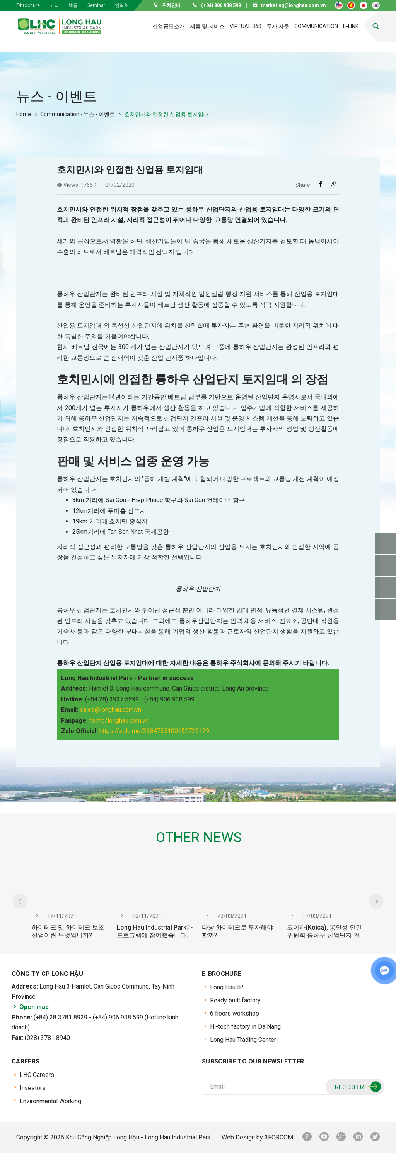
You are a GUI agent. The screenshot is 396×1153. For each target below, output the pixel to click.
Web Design (238, 1137)
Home (23, 114)
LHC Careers (37, 1075)
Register (357, 1087)
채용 (73, 5)
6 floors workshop (234, 1013)
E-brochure (28, 5)
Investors (33, 1088)
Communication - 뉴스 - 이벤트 (77, 114)
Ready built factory (235, 1000)
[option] (70, 906)
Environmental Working (50, 1101)
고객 (54, 5)
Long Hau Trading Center (243, 1039)
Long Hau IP (226, 987)
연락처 (122, 5)
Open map (30, 1007)
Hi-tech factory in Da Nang (245, 1026)
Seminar (96, 5)
